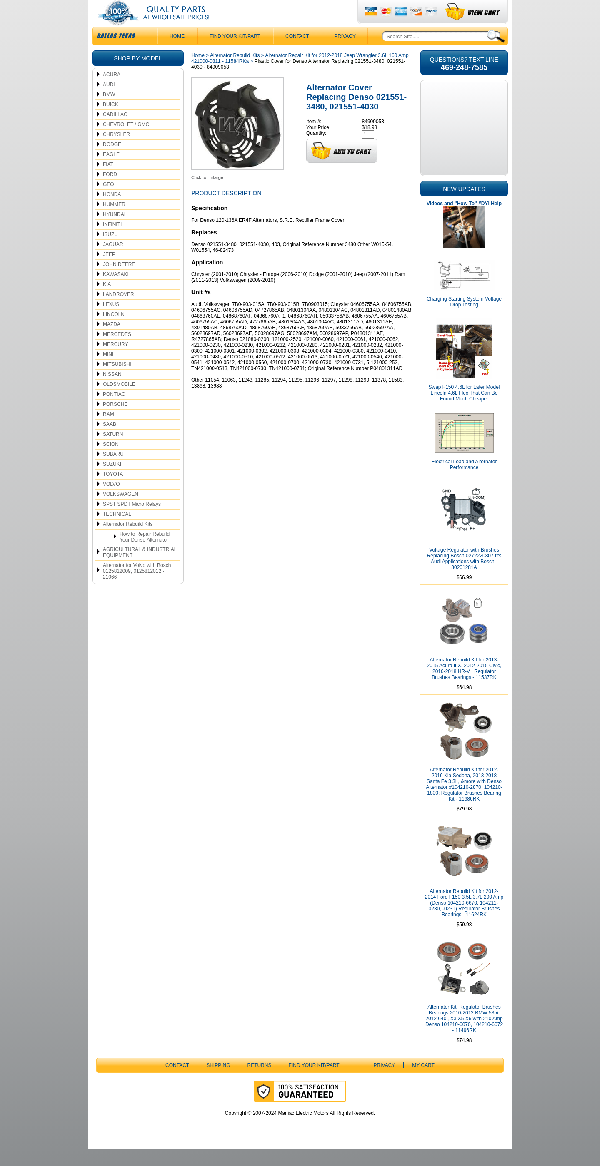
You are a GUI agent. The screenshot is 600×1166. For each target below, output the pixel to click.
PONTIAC (114, 411)
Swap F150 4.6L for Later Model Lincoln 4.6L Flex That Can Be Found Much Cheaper (464, 409)
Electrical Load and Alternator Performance (464, 481)
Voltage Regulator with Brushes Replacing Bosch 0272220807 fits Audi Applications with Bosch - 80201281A (464, 575)
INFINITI (112, 241)
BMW (109, 111)
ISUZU (110, 251)
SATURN (113, 451)
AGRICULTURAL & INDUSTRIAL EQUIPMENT (140, 569)
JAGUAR (113, 261)
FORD (110, 191)
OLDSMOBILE (119, 401)
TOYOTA (113, 491)
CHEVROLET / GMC (126, 141)
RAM (108, 431)
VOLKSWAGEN (120, 511)
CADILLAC (115, 131)
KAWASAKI (116, 291)
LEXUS (111, 321)
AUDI (109, 101)
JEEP (109, 271)
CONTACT (297, 53)
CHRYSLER (116, 151)
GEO (108, 201)
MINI (108, 371)
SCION (111, 461)
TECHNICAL (117, 531)
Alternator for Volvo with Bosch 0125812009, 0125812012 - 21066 (137, 588)
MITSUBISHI (117, 381)
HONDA (112, 211)
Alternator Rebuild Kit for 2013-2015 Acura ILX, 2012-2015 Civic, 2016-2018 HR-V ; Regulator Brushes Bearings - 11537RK (464, 685)
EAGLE (111, 171)
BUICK (110, 121)
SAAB (109, 441)
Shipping (218, 1082)
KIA (107, 301)
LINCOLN (114, 331)
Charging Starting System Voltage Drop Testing (464, 318)
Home (198, 72)
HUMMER (114, 221)
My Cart (423, 1082)
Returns (260, 1082)
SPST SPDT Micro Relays (132, 521)
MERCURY (115, 361)
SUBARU (113, 471)
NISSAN (112, 391)
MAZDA (111, 341)
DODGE (112, 161)
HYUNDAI (114, 231)
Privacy (345, 53)
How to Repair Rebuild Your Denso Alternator (145, 553)
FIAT (108, 181)
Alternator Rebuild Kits (127, 541)
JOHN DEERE (119, 281)
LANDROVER (118, 311)
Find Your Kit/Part (235, 53)
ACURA (111, 91)
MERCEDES (117, 351)
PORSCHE (115, 421)
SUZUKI (112, 481)
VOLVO (111, 501)
